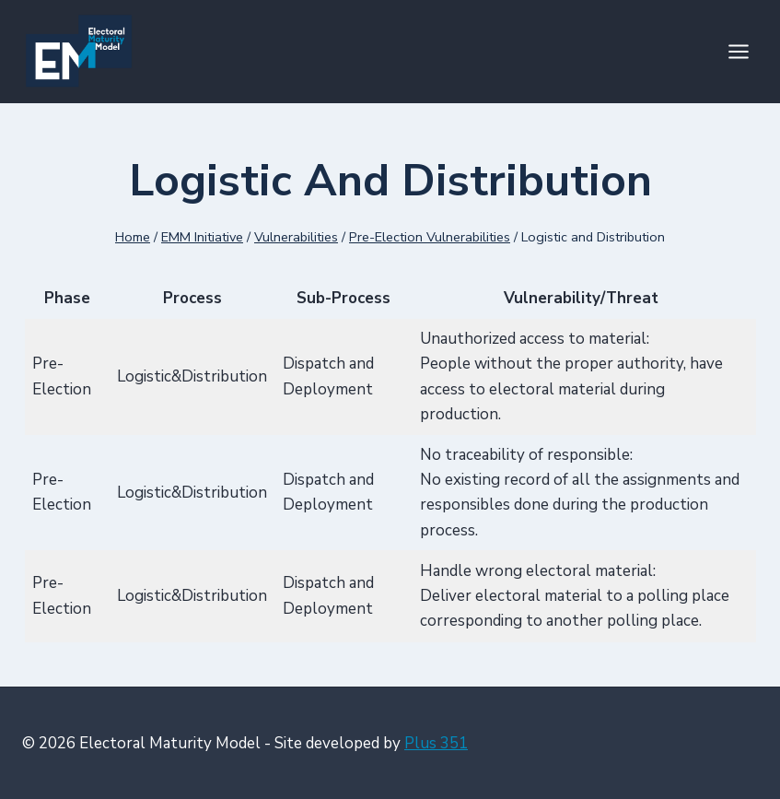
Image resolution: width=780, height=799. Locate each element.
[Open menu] (738, 51)
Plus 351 (436, 743)
